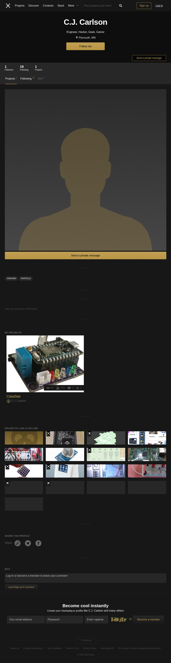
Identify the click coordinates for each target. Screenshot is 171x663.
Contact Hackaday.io (33, 648)
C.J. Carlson (16, 400)
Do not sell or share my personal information (139, 648)
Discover (34, 5)
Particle (26, 278)
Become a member (148, 619)
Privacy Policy (89, 648)
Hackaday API (107, 648)
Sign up (143, 5)
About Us (14, 648)
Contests (48, 5)
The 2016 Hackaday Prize (89, 450)
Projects (20, 5)
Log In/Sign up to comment (21, 587)
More (74, 6)
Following (27, 78)
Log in (159, 5)
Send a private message (149, 58)
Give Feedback (54, 648)
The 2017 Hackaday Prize (7, 466)
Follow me (85, 46)
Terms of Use (72, 648)
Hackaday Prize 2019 (48, 433)
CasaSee (14, 396)
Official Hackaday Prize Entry (89, 433)
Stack (60, 5)
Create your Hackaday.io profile (65, 610)
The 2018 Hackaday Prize (48, 466)
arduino (11, 278)
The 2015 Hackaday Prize (7, 483)
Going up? (85, 640)
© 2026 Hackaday (85, 655)
